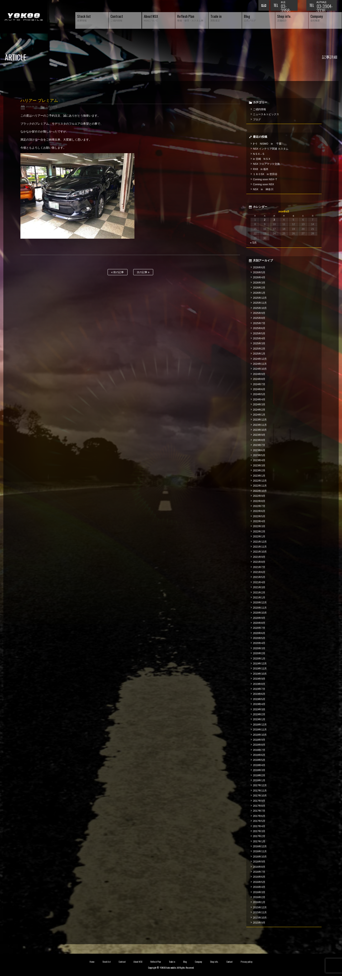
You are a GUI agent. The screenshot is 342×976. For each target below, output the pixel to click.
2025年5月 (259, 333)
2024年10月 (260, 368)
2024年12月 (260, 358)
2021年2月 (259, 592)
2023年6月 (259, 450)
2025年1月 (259, 353)
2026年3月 (259, 282)
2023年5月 (259, 455)
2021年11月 (260, 546)
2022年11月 (260, 485)
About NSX (137, 961)
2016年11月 (260, 851)
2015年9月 (259, 922)
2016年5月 (259, 882)
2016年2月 (259, 897)
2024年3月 (259, 404)
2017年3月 (259, 831)
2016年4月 (259, 887)
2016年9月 (259, 861)
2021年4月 (259, 582)
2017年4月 (259, 826)
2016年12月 (260, 846)
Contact (229, 961)
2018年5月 (259, 759)
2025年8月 (259, 318)
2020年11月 (260, 607)
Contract (122, 961)
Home (92, 961)
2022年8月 (259, 501)
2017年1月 (259, 841)
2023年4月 (259, 460)
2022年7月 (259, 506)
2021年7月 (259, 567)
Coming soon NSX (263, 184)
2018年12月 (260, 724)
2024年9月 (259, 374)
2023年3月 (259, 465)
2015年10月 (260, 917)
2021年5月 (259, 577)
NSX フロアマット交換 (266, 163)
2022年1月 (259, 536)
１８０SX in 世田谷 (265, 174)
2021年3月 (259, 587)
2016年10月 (260, 856)
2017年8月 (259, 805)
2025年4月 (259, 338)
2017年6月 (259, 816)
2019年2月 (259, 714)
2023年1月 (259, 475)
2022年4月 (259, 521)
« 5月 (253, 242)
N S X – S (258, 153)
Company (198, 961)
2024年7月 (259, 384)
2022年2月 (259, 531)
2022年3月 (259, 526)
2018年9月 (259, 739)
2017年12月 (260, 785)
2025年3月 (259, 343)
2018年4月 (259, 765)
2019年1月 (259, 719)
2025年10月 (260, 308)
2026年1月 (259, 292)
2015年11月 (260, 912)
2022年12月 (260, 480)
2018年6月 (259, 754)
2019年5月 (259, 699)
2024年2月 (259, 409)
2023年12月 (260, 419)
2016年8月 (259, 866)
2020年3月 (259, 648)
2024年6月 (259, 389)
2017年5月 (259, 821)
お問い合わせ (264, 6)
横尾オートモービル (24, 16)
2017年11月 (260, 790)
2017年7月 (259, 810)
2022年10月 (260, 490)
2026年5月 (259, 272)
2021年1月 (259, 597)
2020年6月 (259, 633)
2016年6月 (259, 876)
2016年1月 (259, 902)
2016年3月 (259, 892)
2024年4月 (259, 399)
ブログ (257, 119)
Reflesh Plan (155, 961)
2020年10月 (260, 612)
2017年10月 (260, 795)
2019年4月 (259, 704)
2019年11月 (260, 668)
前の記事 (117, 272)
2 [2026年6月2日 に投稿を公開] (264, 219)
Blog (185, 961)
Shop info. (214, 961)
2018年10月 (260, 734)
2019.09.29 (31, 106)
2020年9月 (259, 617)
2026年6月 (259, 267)
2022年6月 (259, 511)
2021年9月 (259, 556)
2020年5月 (259, 638)
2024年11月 (260, 363)
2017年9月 (259, 800)
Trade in (172, 961)
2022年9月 (259, 495)
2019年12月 (260, 663)
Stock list (106, 961)
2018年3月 (259, 770)
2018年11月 (260, 729)
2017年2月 (259, 836)
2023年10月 (260, 429)
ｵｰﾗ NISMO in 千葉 (267, 143)
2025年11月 (260, 302)
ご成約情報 (51, 106)
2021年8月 (259, 561)
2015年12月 (260, 907)
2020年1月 (259, 658)
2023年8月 (259, 440)
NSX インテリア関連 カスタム (270, 148)
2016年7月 (259, 871)
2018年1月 (259, 780)
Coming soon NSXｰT (265, 179)
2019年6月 (259, 693)
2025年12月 (260, 297)
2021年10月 (260, 551)
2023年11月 (260, 424)
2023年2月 (259, 470)
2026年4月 (259, 277)
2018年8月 (259, 744)
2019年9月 (259, 678)
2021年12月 (260, 541)
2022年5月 (259, 516)
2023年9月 (259, 434)
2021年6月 (259, 572)
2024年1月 (259, 414)
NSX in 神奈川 (263, 189)
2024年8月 (259, 379)
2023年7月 (259, 445)
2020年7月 (259, 627)
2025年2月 (259, 348)
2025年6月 (259, 328)
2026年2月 (259, 287)
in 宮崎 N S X (261, 158)
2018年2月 (259, 775)
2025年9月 (259, 313)
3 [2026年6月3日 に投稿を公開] (274, 219)
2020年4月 (259, 643)
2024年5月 (259, 394)
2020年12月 (260, 602)
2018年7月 (259, 750)
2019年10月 (260, 673)
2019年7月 (259, 688)
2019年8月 (259, 683)
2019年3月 (259, 709)
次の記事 (143, 272)
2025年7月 (259, 323)
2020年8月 (259, 622)
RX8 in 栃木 (260, 169)
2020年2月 (259, 653)
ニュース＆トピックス (266, 114)
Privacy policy (246, 961)
